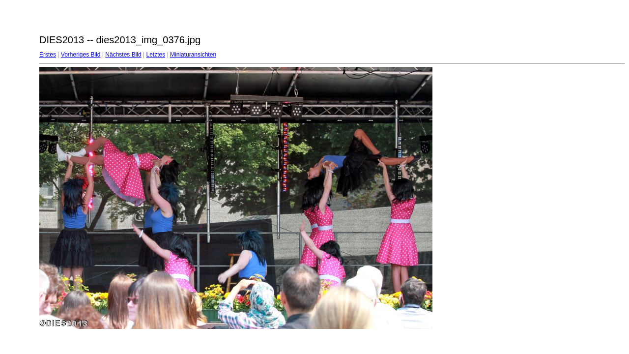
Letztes (156, 54)
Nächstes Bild (123, 54)
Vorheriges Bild (81, 54)
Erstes (47, 54)
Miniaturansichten (193, 54)
